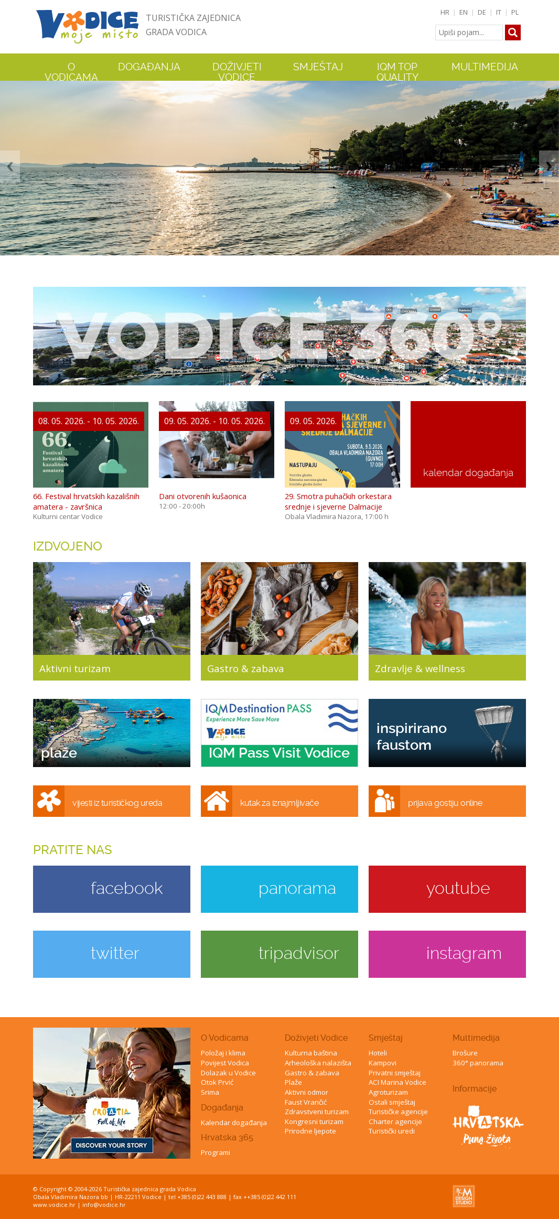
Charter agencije (395, 1121)
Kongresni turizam (314, 1121)
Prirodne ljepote (310, 1131)
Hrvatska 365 (227, 1137)
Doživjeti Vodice (316, 1038)
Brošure (465, 1053)
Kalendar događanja (234, 1122)
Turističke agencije (398, 1111)
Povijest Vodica (225, 1062)
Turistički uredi (392, 1131)
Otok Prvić (217, 1082)
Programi (215, 1152)
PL (515, 12)
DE (482, 12)
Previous (10, 166)
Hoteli (378, 1053)
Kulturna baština (311, 1053)
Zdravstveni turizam (317, 1111)
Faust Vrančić (306, 1102)
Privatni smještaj (395, 1072)
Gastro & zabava (312, 1072)
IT (498, 12)
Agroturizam (388, 1092)
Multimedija (476, 1038)
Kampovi (382, 1062)
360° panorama (478, 1062)
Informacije (475, 1089)
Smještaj (386, 1038)
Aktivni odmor (306, 1092)
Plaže (293, 1082)
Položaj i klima (223, 1053)
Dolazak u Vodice (228, 1072)
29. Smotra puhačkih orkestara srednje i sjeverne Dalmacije (338, 501)
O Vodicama (225, 1038)
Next (549, 166)
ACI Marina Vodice (397, 1082)
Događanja (149, 67)
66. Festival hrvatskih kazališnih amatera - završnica (86, 501)
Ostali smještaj (392, 1102)
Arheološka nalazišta (318, 1062)
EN (463, 12)
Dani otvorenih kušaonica (202, 496)
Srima (210, 1092)
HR (444, 12)
